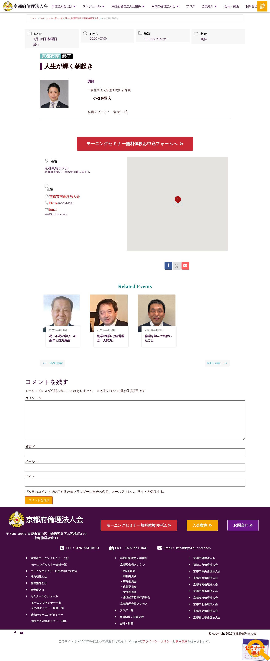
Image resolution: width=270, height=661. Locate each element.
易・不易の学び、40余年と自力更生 (62, 341)
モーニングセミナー (158, 39)
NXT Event (216, 369)
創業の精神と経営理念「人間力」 (110, 341)
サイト (30, 482)
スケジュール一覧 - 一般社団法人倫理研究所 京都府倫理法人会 (69, 18)
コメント (33, 404)
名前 (30, 452)
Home (34, 18)
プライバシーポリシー (157, 648)
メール (32, 467)
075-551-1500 (66, 203)
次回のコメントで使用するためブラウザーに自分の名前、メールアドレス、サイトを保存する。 (97, 497)
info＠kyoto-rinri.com (57, 214)
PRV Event (53, 369)
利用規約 (181, 648)
